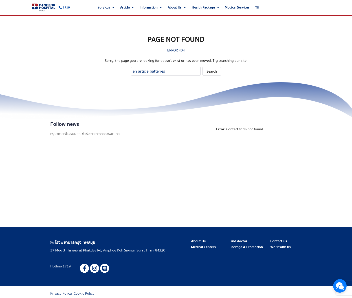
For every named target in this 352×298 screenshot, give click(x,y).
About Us (177, 7)
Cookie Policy (84, 293)
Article (127, 7)
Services (106, 7)
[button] (106, 7)
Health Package (205, 7)
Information (151, 7)
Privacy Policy (61, 293)
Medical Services (237, 7)
